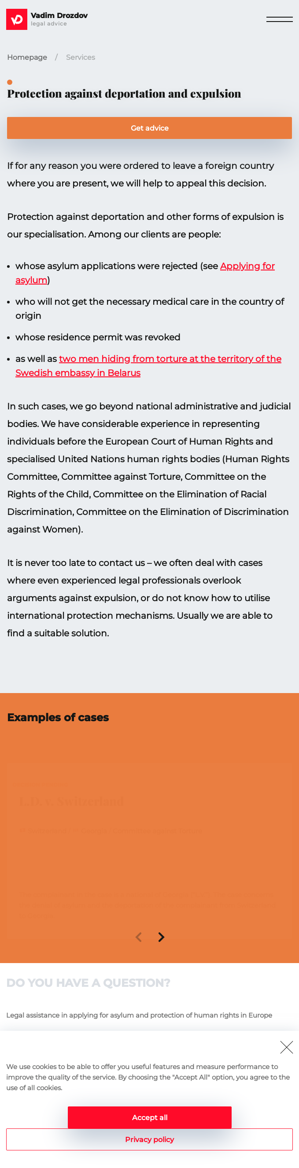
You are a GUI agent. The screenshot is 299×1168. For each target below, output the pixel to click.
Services (80, 57)
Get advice (150, 128)
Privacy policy (149, 1139)
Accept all (149, 1117)
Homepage (27, 57)
